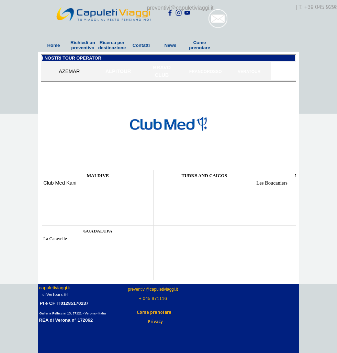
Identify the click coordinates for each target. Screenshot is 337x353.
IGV (293, 71)
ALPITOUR (118, 71)
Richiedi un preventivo (82, 45)
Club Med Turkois (171, 183)
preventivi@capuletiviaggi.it (180, 8)
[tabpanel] (168, 71)
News (171, 45)
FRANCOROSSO (205, 71)
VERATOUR (249, 71)
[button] (218, 12)
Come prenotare (199, 45)
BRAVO (162, 67)
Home (53, 45)
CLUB (162, 75)
